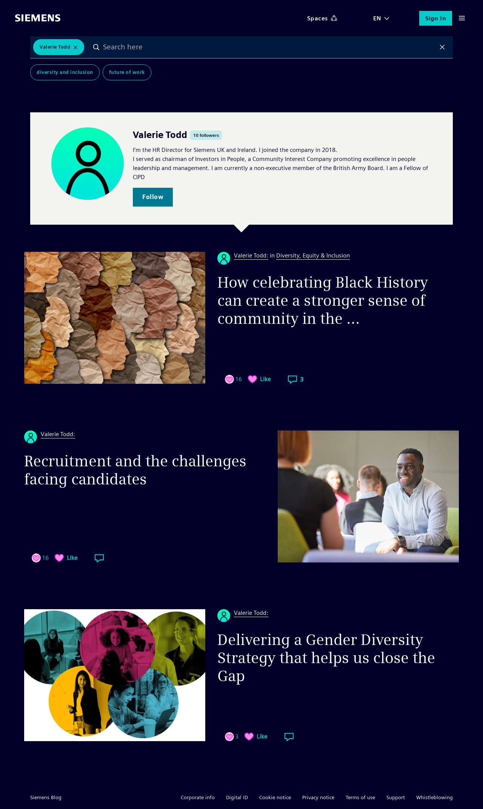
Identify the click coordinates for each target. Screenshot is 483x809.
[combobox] (269, 47)
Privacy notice (318, 797)
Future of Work (127, 72)
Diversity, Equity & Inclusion (313, 255)
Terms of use (360, 797)
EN (377, 18)
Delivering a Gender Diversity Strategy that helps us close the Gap (326, 658)
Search (96, 47)
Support (395, 797)
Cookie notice (275, 797)
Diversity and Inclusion (65, 72)
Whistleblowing (434, 797)
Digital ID (237, 797)
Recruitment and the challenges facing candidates (135, 470)
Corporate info (198, 797)
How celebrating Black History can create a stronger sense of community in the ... (322, 300)
